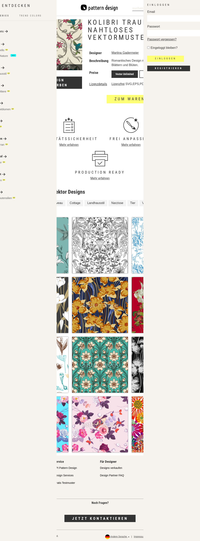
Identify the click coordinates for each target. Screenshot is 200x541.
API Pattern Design (65, 466)
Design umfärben (56, 82)
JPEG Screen (163, 73)
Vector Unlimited (123, 73)
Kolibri (34, 201)
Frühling (162, 201)
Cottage (75, 201)
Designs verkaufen (111, 466)
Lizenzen (13, 481)
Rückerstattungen (185, 535)
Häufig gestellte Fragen (22, 488)
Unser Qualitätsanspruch (23, 466)
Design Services (63, 474)
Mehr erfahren (69, 143)
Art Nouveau (54, 201)
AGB (169, 535)
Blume (179, 201)
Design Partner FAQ (112, 474)
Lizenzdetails (98, 83)
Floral (20, 201)
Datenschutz (156, 535)
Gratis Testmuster (64, 481)
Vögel (20, 209)
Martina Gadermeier (125, 52)
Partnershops (16, 474)
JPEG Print (144, 73)
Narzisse (117, 201)
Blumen (36, 209)
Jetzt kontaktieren (100, 517)
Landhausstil (95, 201)
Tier (132, 201)
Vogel (146, 201)
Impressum (139, 535)
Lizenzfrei (117, 82)
